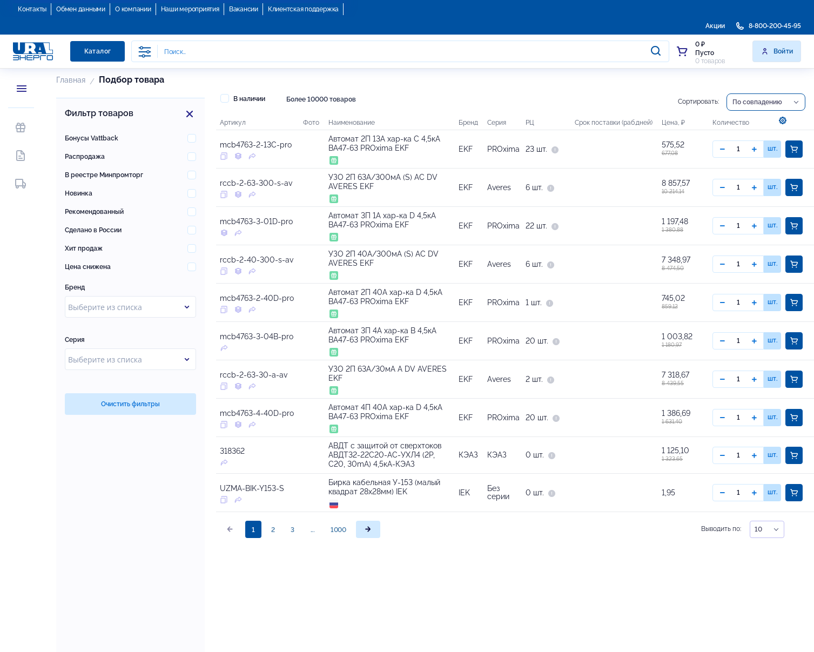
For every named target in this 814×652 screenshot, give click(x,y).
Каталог (97, 51)
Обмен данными (80, 9)
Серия (75, 340)
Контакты (32, 9)
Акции (715, 26)
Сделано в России (93, 230)
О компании (133, 9)
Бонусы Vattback (91, 138)
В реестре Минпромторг (104, 175)
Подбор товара (131, 80)
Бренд (75, 287)
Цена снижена (88, 267)
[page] (368, 530)
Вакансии (243, 9)
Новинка (78, 193)
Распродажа (85, 156)
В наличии (242, 98)
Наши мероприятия (190, 9)
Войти (777, 51)
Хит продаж (84, 248)
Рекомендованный (94, 212)
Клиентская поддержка (303, 9)
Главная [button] (70, 80)
